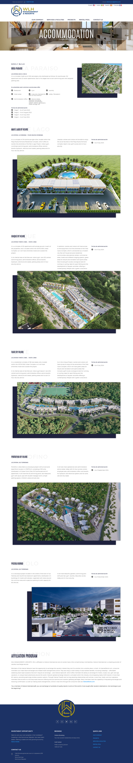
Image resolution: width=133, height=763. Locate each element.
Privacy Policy (89, 758)
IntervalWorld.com (100, 668)
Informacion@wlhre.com (113, 2)
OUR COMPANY (55, 11)
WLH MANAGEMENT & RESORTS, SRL (61, 758)
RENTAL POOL (102, 11)
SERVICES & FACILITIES (73, 11)
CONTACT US (116, 11)
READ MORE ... (17, 733)
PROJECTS (89, 11)
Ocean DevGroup (74, 759)
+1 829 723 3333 (110, 737)
